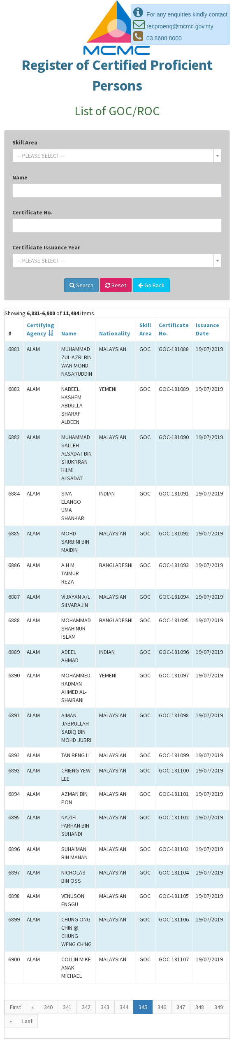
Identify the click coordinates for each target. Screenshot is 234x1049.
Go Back (151, 285)
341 (67, 1007)
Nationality (114, 333)
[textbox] (114, 155)
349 (218, 1007)
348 (199, 1007)
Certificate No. (32, 212)
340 (48, 1007)
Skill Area (24, 142)
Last (27, 1021)
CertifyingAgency (40, 329)
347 (180, 1007)
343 (105, 1007)
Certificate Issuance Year (46, 247)
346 (162, 1007)
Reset (115, 285)
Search (81, 285)
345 (143, 1007)
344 (124, 1007)
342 (86, 1007)
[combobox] (117, 156)
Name (20, 177)
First (15, 1007)
